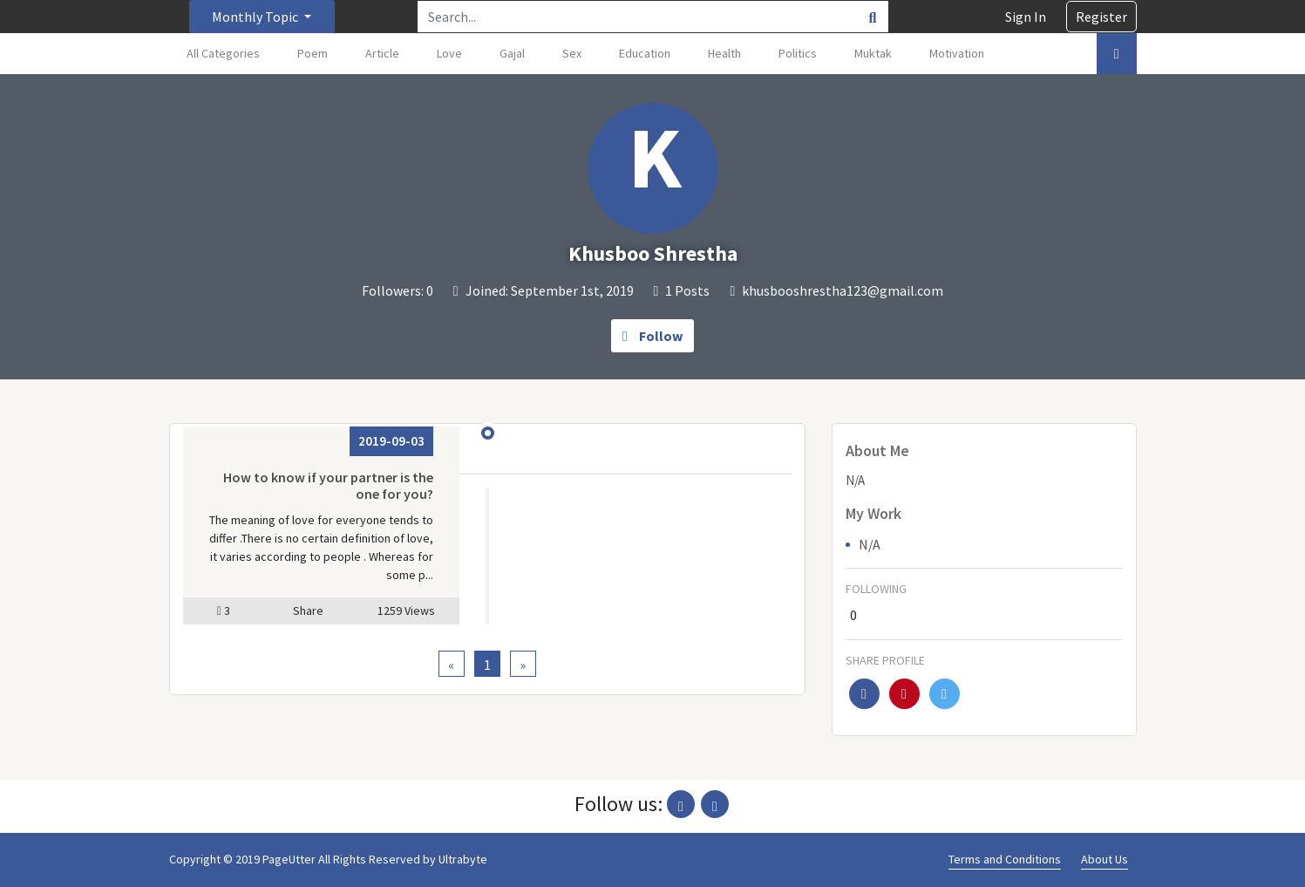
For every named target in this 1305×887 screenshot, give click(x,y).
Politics (797, 53)
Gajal (512, 53)
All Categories (223, 53)
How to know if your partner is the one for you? (328, 485)
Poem (312, 53)
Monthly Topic (256, 16)
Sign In (1025, 16)
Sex (571, 53)
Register (1101, 16)
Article (382, 53)
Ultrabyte (462, 859)
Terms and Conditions (1004, 859)
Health (724, 53)
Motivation (956, 53)
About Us (1104, 859)
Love (449, 53)
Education (644, 53)
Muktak (873, 53)
